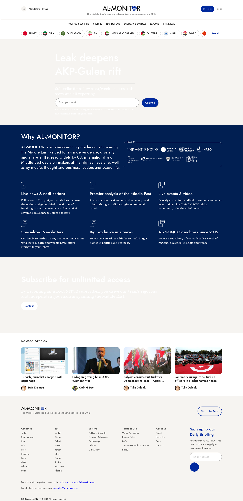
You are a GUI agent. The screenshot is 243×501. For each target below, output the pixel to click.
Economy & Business (135, 25)
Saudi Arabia (27, 437)
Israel (23, 449)
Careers (160, 445)
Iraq (57, 428)
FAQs (124, 441)
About (159, 433)
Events (45, 9)
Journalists (160, 437)
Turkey (24, 433)
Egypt (23, 458)
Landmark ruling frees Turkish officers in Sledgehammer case (196, 379)
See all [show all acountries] (215, 34)
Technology (113, 25)
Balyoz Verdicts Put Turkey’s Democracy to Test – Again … (144, 379)
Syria (23, 470)
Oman (58, 437)
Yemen (58, 449)
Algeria (58, 470)
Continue (29, 306)
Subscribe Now (209, 411)
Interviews (169, 25)
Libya (57, 454)
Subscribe (207, 9)
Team (158, 441)
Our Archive (94, 449)
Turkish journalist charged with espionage (42, 379)
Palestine (25, 454)
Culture (97, 25)
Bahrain (58, 441)
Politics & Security (78, 25)
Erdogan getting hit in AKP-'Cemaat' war (90, 379)
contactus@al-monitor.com (65, 488)
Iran (23, 441)
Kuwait (58, 445)
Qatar (24, 462)
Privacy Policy (129, 437)
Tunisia (58, 462)
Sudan (58, 458)
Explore (154, 25)
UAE (23, 445)
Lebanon (25, 466)
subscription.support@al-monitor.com (77, 482)
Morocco (59, 466)
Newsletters (34, 9)
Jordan (58, 433)
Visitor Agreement (130, 433)
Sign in (219, 9)
